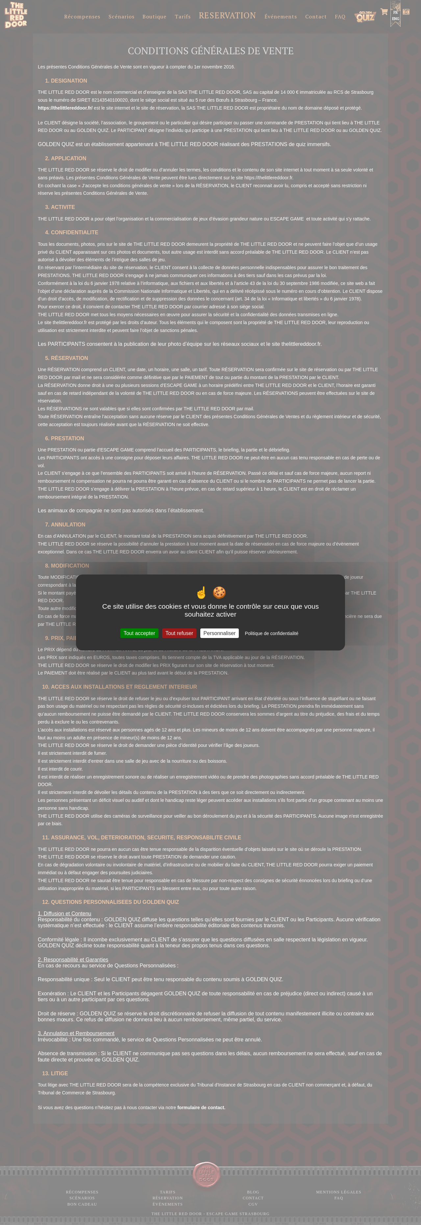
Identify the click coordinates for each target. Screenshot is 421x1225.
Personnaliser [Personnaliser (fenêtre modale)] (220, 633)
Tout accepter (139, 633)
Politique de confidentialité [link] (272, 633)
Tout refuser (179, 633)
